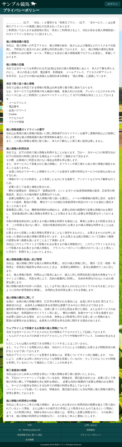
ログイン (112, 4)
